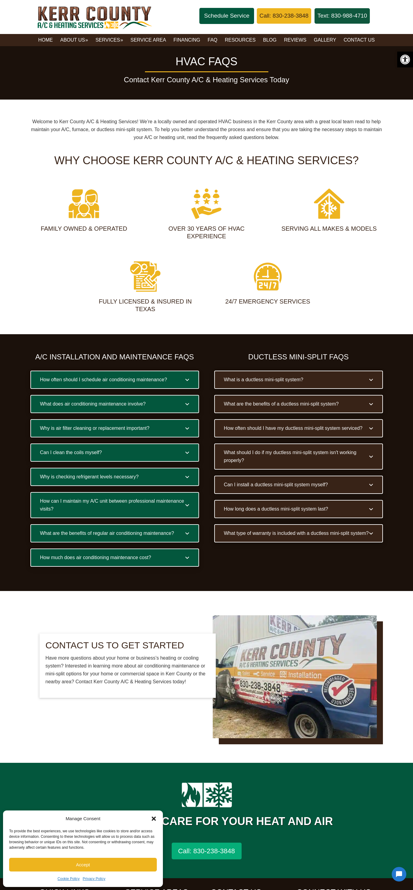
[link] (405, 59)
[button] (154, 819)
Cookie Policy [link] (68, 879)
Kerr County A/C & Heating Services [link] (94, 17)
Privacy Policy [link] (94, 879)
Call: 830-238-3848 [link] (206, 851)
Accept (83, 864)
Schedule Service (226, 15)
